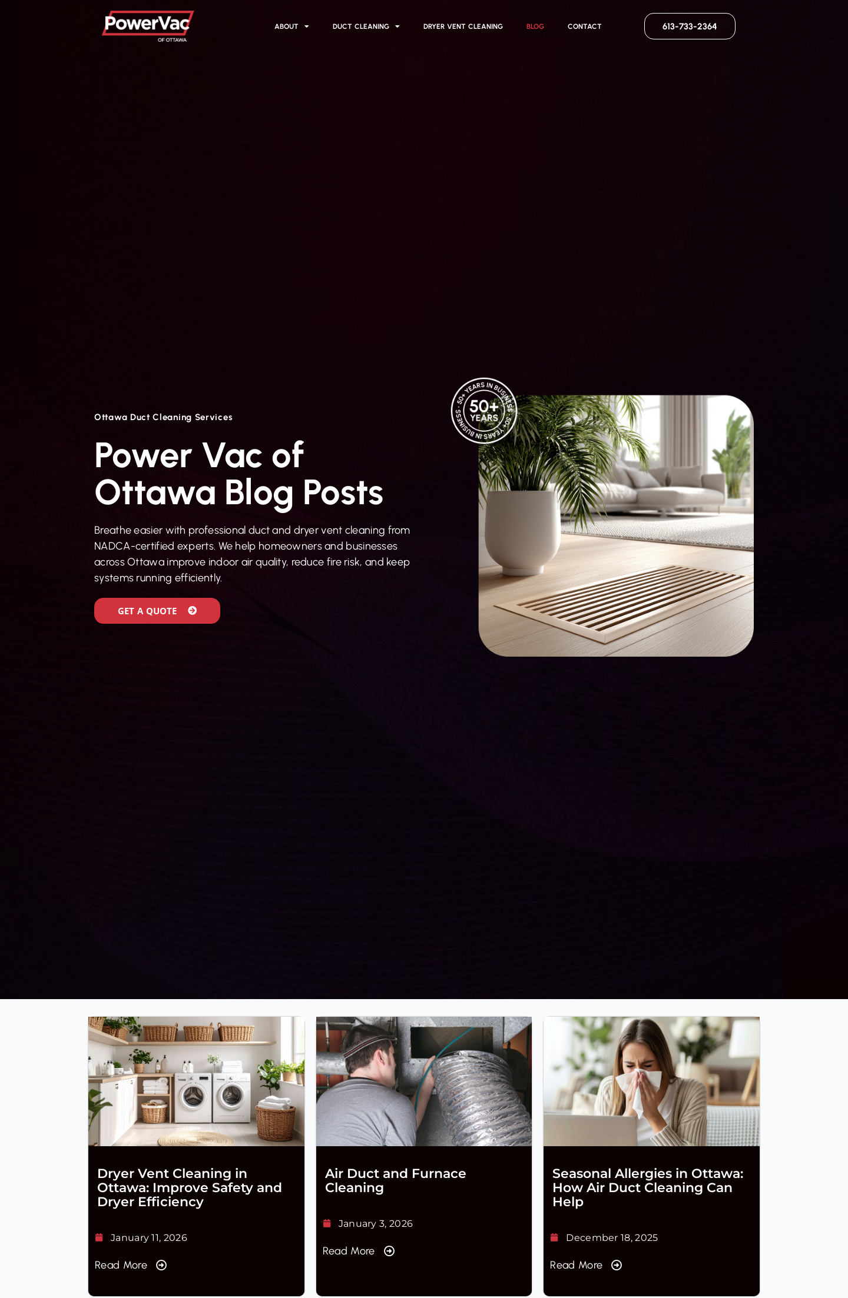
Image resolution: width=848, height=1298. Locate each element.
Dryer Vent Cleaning (463, 26)
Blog (535, 26)
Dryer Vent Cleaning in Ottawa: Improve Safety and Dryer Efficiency (189, 1188)
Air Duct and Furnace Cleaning (395, 1181)
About (291, 26)
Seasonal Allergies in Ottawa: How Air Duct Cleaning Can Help (647, 1188)
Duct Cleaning (366, 26)
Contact (585, 26)
